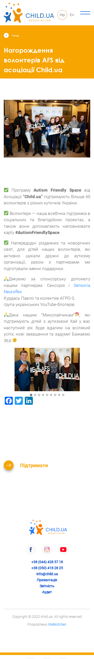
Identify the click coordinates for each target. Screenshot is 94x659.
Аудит (47, 592)
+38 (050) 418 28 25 (47, 568)
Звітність (47, 586)
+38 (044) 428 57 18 (47, 562)
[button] (31, 395)
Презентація (47, 580)
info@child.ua (47, 574)
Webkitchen (57, 624)
